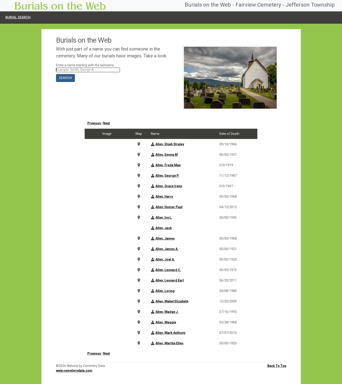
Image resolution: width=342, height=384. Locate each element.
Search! (65, 78)
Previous (94, 123)
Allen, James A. (166, 249)
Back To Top (276, 366)
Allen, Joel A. (165, 259)
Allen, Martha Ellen (169, 343)
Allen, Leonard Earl (169, 280)
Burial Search (17, 17)
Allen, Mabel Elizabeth (171, 301)
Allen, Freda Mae (168, 165)
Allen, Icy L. (163, 217)
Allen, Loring (165, 291)
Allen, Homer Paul (168, 207)
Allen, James (165, 238)
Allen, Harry (164, 196)
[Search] (88, 70)
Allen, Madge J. (167, 312)
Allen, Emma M (166, 154)
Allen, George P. (167, 175)
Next (106, 123)
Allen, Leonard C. (168, 270)
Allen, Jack (163, 228)
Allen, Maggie (165, 322)
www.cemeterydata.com (74, 370)
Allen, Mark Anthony (170, 333)
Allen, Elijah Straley (169, 144)
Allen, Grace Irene (168, 186)
